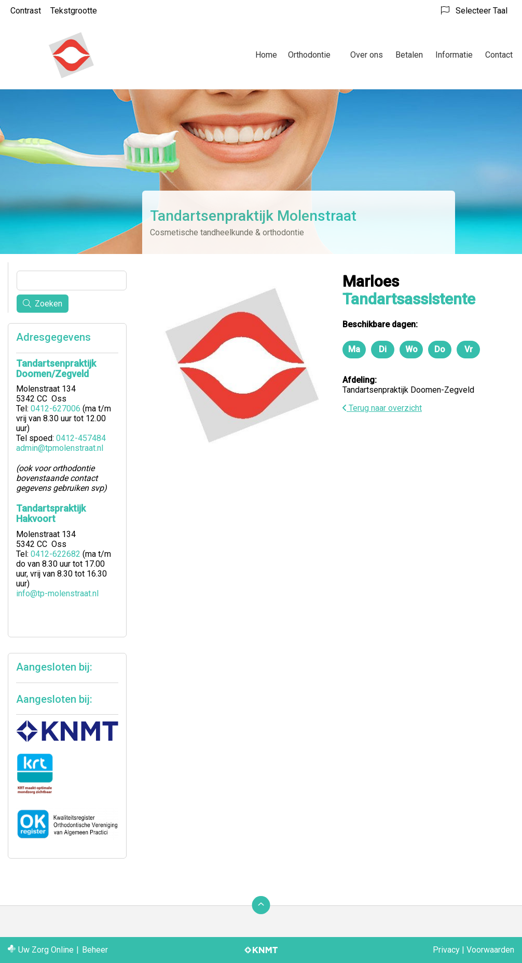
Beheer (95, 950)
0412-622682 (55, 554)
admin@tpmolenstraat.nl (59, 448)
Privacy (446, 950)
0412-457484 (81, 438)
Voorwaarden (490, 950)
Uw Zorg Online (46, 950)
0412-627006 (55, 408)
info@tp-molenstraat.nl (57, 593)
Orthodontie (309, 55)
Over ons (366, 55)
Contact (499, 55)
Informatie (454, 55)
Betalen (409, 55)
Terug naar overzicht (382, 408)
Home (266, 55)
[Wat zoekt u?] (72, 280)
